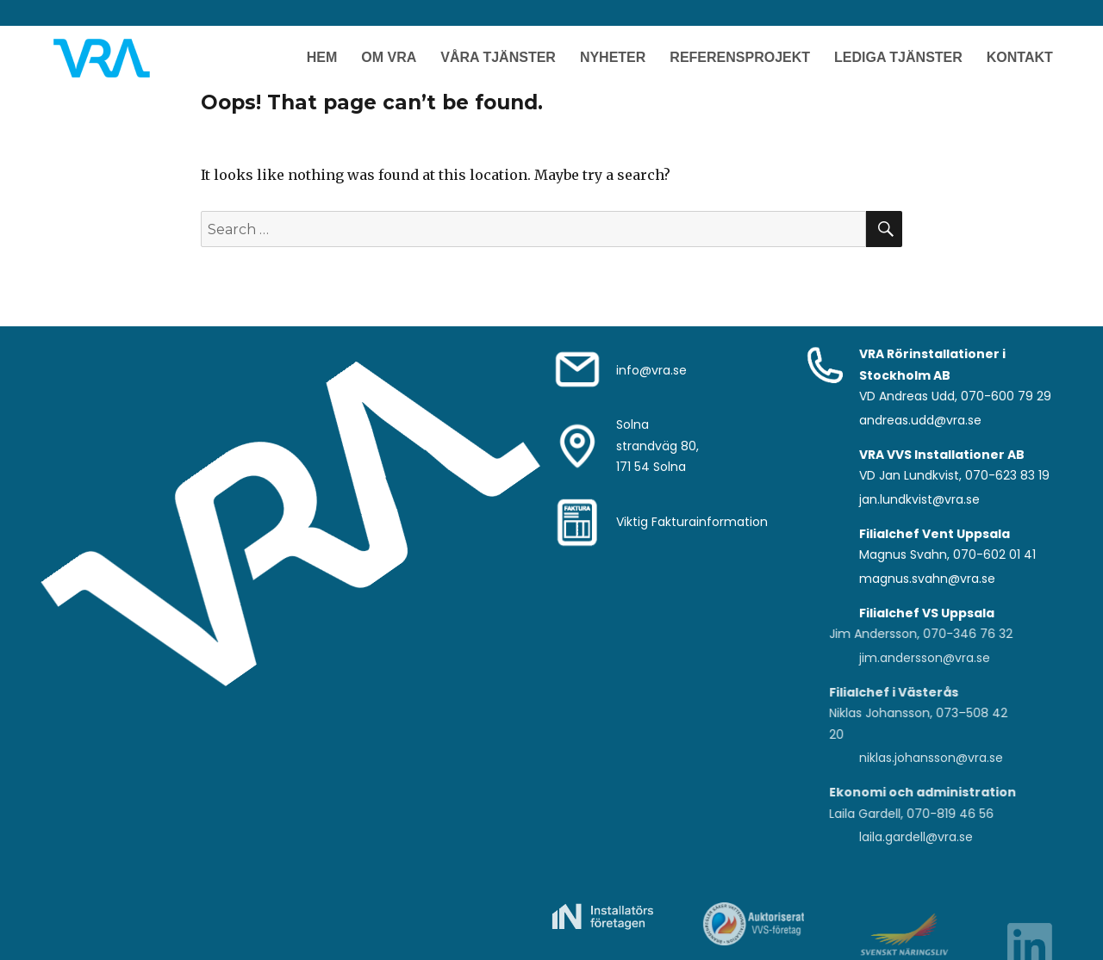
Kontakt (1020, 57)
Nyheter (612, 57)
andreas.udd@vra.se (920, 420)
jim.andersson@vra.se (924, 657)
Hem (322, 57)
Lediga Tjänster (898, 57)
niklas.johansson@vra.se (931, 757)
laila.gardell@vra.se (916, 836)
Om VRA (388, 57)
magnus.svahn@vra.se (927, 578)
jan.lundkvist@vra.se (919, 499)
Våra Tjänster (498, 57)
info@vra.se (651, 370)
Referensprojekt (740, 57)
